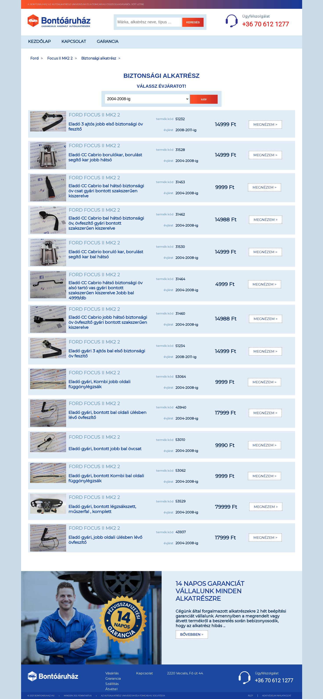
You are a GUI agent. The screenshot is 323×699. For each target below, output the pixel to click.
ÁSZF (250, 695)
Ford (34, 58)
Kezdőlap (39, 41)
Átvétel (111, 689)
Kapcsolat (73, 41)
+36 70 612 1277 (265, 24)
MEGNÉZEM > (265, 124)
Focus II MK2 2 (60, 58)
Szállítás (112, 684)
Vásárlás (112, 673)
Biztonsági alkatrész (98, 58)
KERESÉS (193, 22)
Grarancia (113, 678)
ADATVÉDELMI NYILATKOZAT (276, 695)
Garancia (107, 41)
